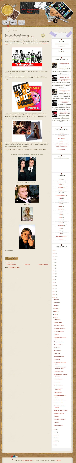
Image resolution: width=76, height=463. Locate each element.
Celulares (61, 206)
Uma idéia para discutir (58, 371)
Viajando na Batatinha (58, 425)
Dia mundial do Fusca (58, 344)
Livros (32, 36)
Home (6, 22)
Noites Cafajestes (61, 135)
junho (55, 317)
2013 (54, 285)
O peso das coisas (58, 392)
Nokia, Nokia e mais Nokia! (59, 419)
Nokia (61, 233)
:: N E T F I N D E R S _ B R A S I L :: (61, 143)
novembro (56, 302)
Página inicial (27, 264)
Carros (60, 179)
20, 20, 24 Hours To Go (58, 331)
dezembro (56, 299)
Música (60, 184)
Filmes (29, 36)
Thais (60, 203)
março (55, 435)
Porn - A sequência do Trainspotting (17, 35)
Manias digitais (57, 319)
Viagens (60, 192)
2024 (54, 253)
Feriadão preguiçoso (58, 379)
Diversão (60, 190)
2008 (54, 444)
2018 (54, 270)
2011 (54, 291)
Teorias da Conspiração (61, 236)
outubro (55, 305)
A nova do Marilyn (57, 350)
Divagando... (56, 416)
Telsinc (60, 228)
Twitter (60, 231)
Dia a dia (61, 220)
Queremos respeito (58, 322)
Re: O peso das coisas (58, 341)
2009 (54, 297)
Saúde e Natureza (61, 138)
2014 (54, 282)
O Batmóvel (56, 334)
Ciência (60, 217)
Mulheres (61, 201)
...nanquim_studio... (61, 149)
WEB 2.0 (61, 239)
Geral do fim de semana (59, 325)
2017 (54, 273)
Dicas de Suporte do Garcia (61, 146)
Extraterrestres (61, 225)
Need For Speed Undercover (60, 400)
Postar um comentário (9, 262)
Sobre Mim (13, 22)
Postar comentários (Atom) (14, 267)
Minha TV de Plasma (58, 385)
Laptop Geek (46, 460)
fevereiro (56, 438)
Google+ (1, 0)
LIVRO (21, 22)
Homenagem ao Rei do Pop (59, 328)
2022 (54, 259)
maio (55, 429)
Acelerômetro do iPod (58, 402)
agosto (55, 311)
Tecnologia (60, 187)
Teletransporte (57, 359)
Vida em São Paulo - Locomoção (60, 410)
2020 (54, 265)
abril (55, 432)
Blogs (61, 211)
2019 (54, 268)
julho (55, 314)
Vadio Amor (61, 133)
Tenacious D (56, 422)
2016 (54, 276)
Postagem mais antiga (43, 264)
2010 (54, 294)
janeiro (55, 441)
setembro (56, 308)
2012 (54, 288)
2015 (54, 279)
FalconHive (59, 460)
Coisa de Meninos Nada (30, 10)
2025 (54, 250)
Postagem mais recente (11, 264)
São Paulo (60, 209)
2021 (54, 262)
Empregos (61, 222)
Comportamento (60, 181)
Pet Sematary (57, 382)
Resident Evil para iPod (59, 413)
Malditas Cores (57, 353)
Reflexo (61, 141)
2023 (54, 256)
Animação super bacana (59, 356)
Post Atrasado (57, 347)
